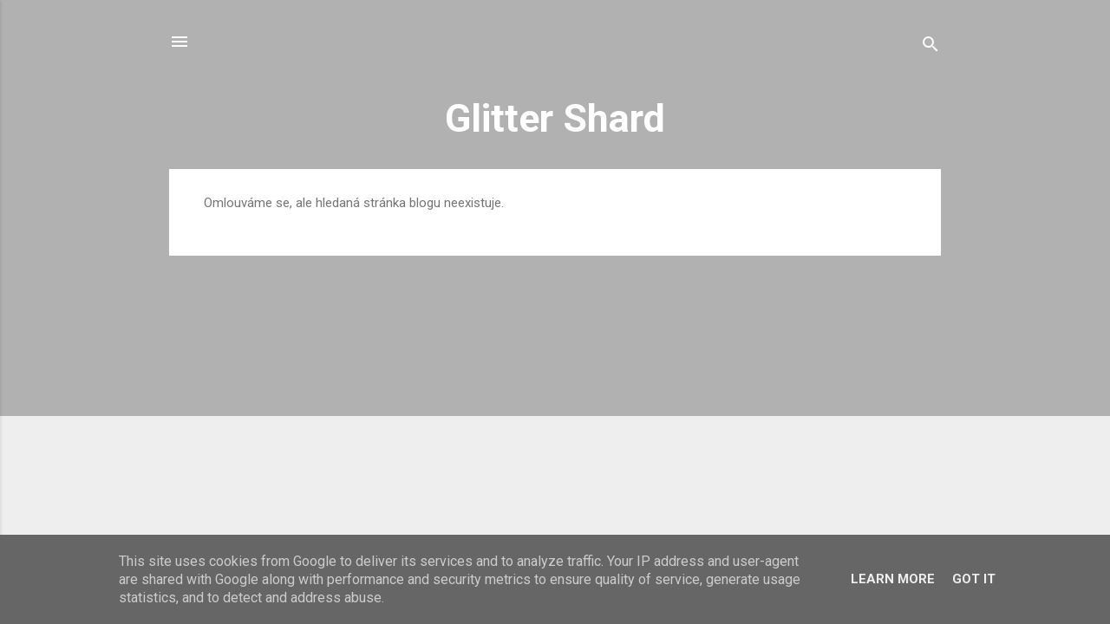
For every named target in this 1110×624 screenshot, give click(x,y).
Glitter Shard (555, 118)
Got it (974, 579)
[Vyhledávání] (930, 47)
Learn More (893, 579)
